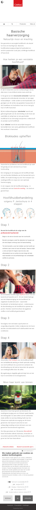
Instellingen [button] (26, 505)
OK (17, 498)
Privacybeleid (18, 505)
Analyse (18, 484)
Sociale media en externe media (18, 492)
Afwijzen (28, 498)
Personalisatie (18, 489)
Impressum (10, 505)
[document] (18, 466)
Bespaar (8, 498)
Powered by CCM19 (18, 508)
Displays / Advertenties (18, 487)
